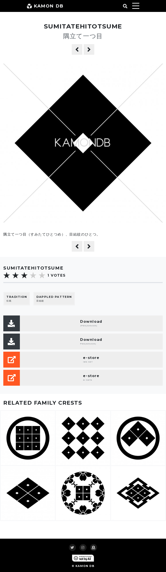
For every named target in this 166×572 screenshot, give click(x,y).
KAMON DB (45, 6)
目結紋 (54, 298)
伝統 (16, 298)
